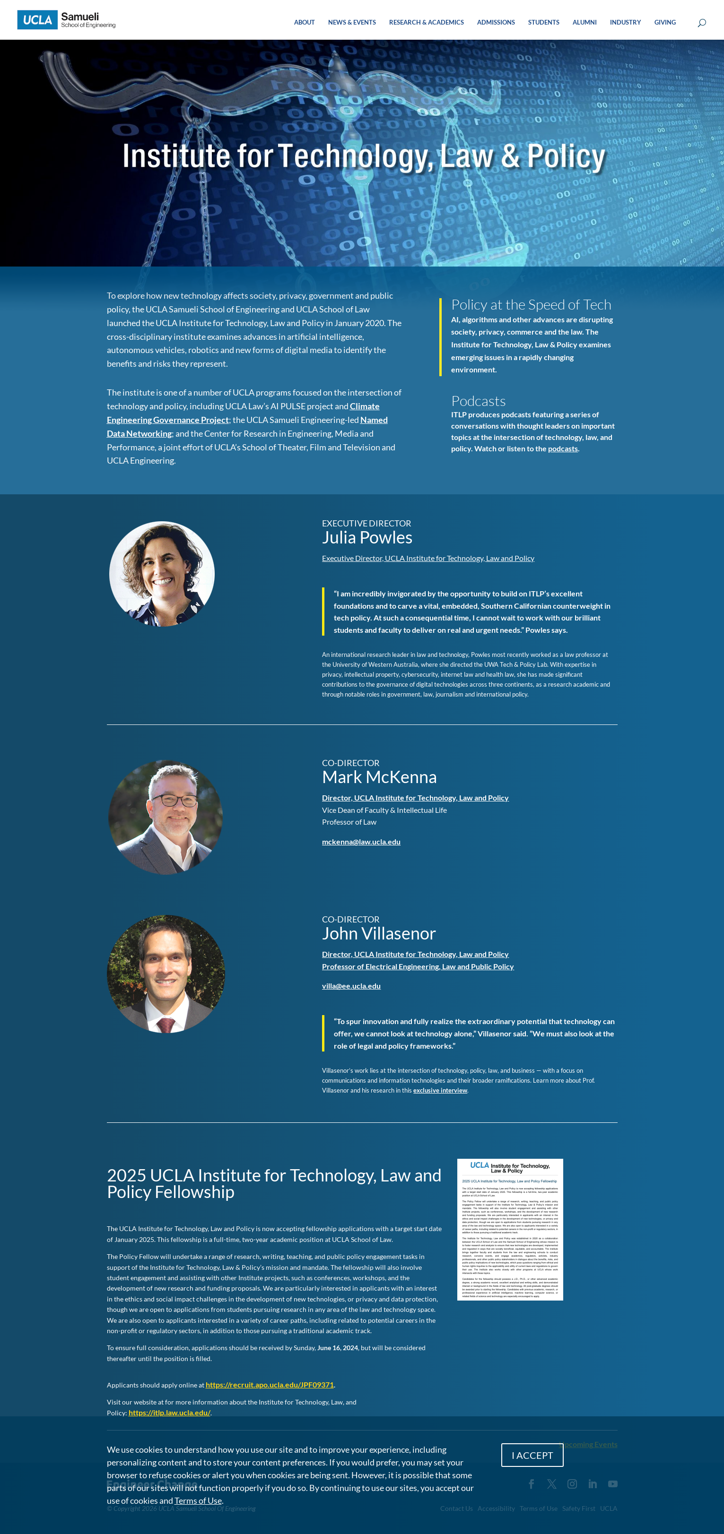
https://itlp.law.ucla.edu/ (169, 1412)
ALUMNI (585, 22)
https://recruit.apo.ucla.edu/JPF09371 (270, 1384)
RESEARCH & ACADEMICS (426, 22)
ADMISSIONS (496, 22)
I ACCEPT (532, 1455)
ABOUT (304, 22)
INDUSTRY (625, 22)
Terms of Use (198, 1500)
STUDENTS (543, 22)
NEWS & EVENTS (352, 22)
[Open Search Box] (702, 23)
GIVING (665, 22)
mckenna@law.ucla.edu (361, 841)
